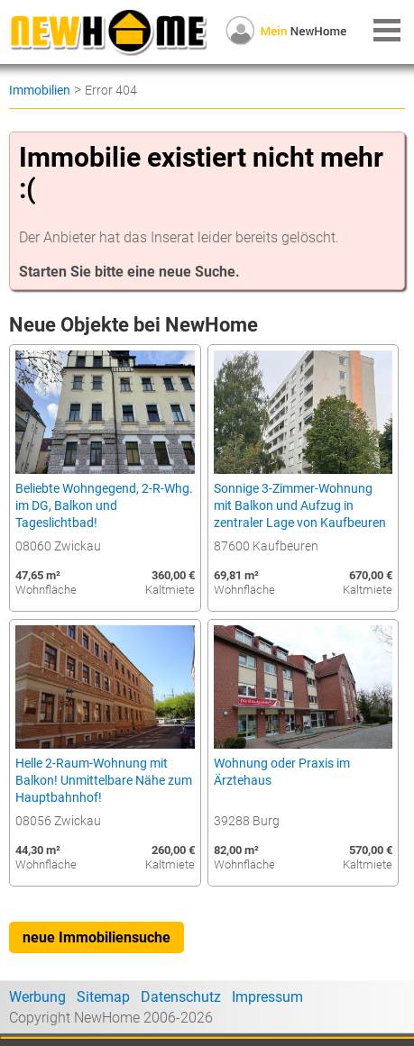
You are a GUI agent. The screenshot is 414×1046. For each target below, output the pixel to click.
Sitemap (103, 996)
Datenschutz (181, 996)
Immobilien (39, 90)
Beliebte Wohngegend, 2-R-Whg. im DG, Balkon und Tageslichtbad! (104, 506)
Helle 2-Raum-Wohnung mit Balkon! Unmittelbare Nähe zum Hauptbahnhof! (103, 780)
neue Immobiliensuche (96, 937)
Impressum (267, 996)
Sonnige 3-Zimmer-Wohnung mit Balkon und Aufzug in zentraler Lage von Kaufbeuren (300, 506)
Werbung (37, 996)
